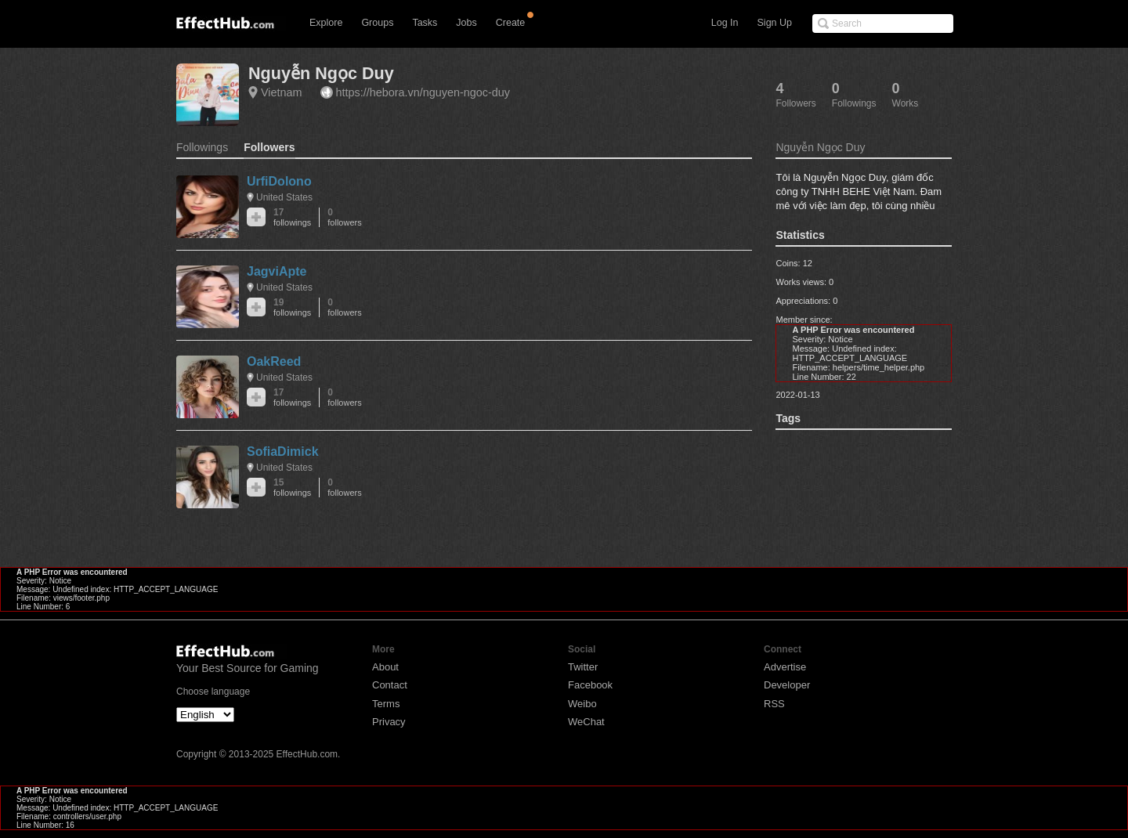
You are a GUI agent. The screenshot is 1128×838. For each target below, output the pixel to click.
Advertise (785, 667)
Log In (725, 22)
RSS (774, 704)
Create (511, 22)
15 (292, 487)
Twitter (583, 667)
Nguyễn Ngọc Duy (321, 73)
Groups (377, 22)
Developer (787, 685)
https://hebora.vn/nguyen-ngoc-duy (423, 92)
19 (292, 307)
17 (292, 217)
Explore (325, 22)
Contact (389, 685)
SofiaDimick (283, 451)
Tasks (424, 22)
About (385, 667)
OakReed (274, 361)
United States (284, 197)
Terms (386, 704)
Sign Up (774, 22)
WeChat (586, 722)
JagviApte (276, 271)
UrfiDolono (279, 181)
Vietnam (281, 92)
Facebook (590, 685)
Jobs (466, 22)
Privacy (389, 722)
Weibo (582, 704)
